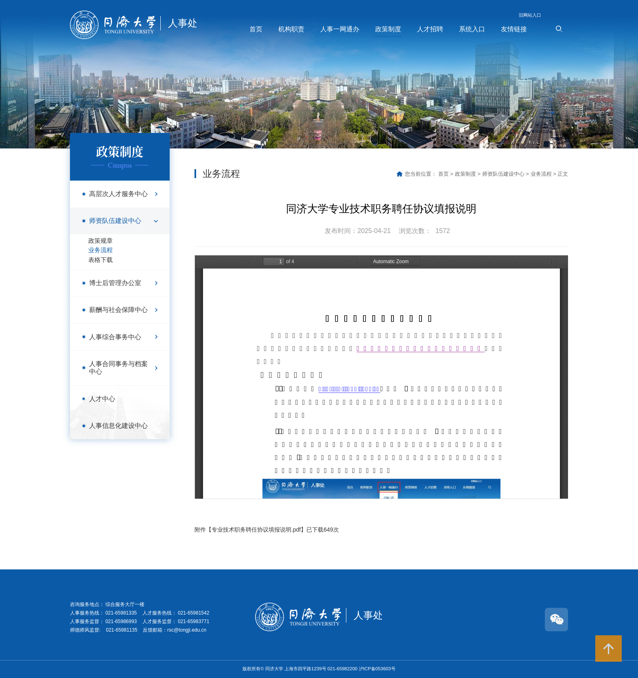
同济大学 (274, 668)
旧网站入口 (530, 15)
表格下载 (100, 260)
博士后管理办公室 (115, 282)
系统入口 (472, 29)
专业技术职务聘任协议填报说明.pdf (256, 529)
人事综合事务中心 (115, 336)
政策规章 (100, 241)
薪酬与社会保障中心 (118, 309)
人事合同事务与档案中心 (118, 367)
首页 (255, 29)
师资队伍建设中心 (115, 220)
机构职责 (291, 29)
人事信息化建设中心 (118, 425)
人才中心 (102, 398)
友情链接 (514, 29)
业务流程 (100, 250)
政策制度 (388, 29)
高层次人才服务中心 (118, 193)
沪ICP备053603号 (377, 668)
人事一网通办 (339, 29)
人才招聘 (430, 29)
